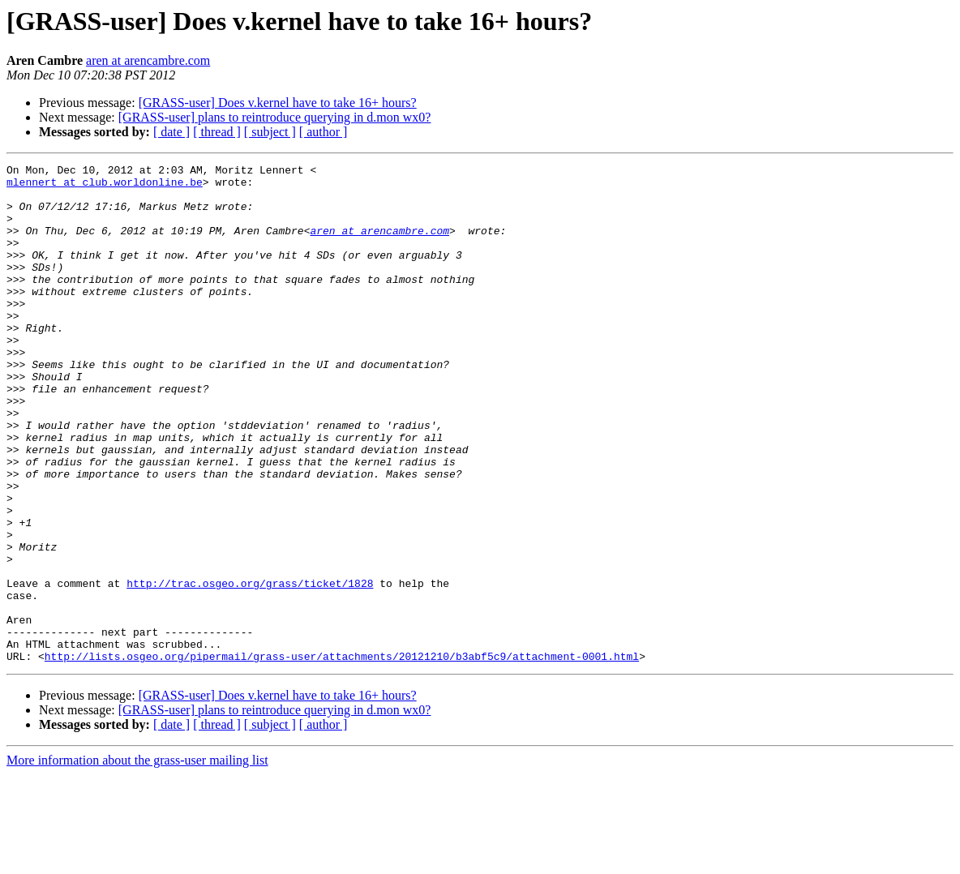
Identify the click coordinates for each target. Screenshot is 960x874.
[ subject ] (270, 132)
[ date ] (171, 132)
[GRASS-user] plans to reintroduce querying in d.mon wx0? (274, 117)
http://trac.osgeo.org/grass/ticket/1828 (249, 668)
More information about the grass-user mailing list (137, 860)
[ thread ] (217, 132)
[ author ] (323, 132)
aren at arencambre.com (148, 60)
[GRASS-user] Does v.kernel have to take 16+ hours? (278, 102)
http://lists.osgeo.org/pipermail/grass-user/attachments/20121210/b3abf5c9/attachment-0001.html (342, 755)
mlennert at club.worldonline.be (104, 186)
